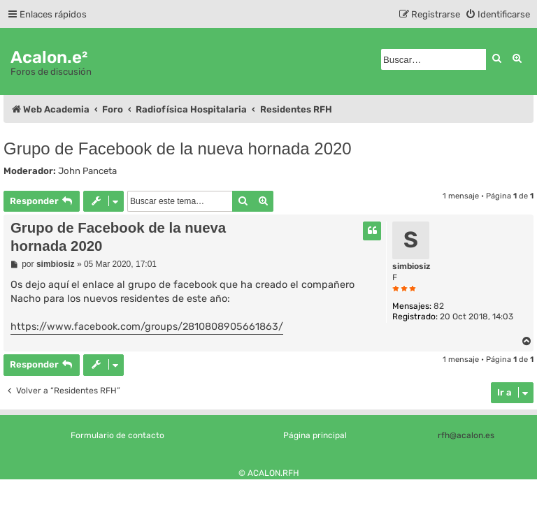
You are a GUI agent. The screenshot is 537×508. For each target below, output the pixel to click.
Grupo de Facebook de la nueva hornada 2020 (177, 148)
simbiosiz (411, 266)
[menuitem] (497, 14)
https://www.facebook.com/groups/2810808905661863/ (146, 327)
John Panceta (87, 171)
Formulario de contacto (117, 435)
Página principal (315, 435)
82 (439, 306)
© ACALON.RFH (268, 473)
